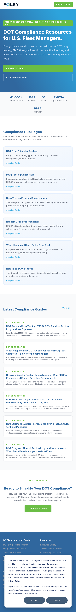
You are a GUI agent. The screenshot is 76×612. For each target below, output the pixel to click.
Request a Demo (15, 68)
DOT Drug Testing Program (15, 545)
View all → (67, 308)
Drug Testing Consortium (14, 548)
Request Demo (63, 4)
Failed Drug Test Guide (50, 552)
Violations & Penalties (13, 552)
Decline (57, 600)
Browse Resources (16, 77)
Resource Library (48, 545)
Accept (34, 600)
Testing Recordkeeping (51, 548)
